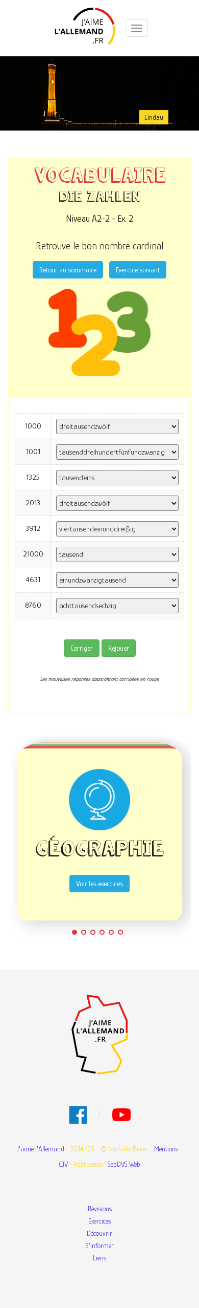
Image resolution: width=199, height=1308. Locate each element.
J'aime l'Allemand (40, 1149)
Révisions (100, 1209)
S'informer (100, 1245)
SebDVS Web (124, 1164)
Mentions (166, 1149)
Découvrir (99, 1233)
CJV (63, 1164)
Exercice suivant (138, 270)
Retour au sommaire (67, 270)
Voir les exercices (99, 884)
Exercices (99, 1221)
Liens (99, 1258)
